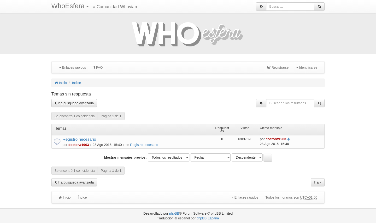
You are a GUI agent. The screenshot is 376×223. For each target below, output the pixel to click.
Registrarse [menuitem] (277, 67)
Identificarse (306, 67)
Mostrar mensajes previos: (125, 157)
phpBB (174, 213)
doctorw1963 (78, 145)
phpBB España (208, 218)
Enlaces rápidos (72, 67)
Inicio (61, 83)
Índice (76, 83)
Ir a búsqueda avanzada (74, 103)
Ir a (318, 182)
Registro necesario (79, 139)
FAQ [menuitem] (98, 67)
